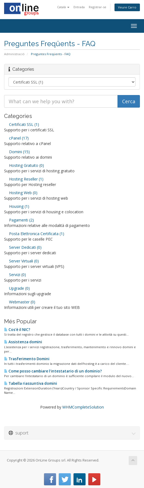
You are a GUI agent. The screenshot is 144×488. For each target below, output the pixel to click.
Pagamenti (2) (19, 220)
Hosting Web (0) (20, 192)
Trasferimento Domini (26, 358)
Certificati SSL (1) (21, 124)
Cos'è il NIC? (17, 329)
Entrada (79, 7)
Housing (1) (16, 206)
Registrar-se (97, 7)
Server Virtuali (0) (21, 261)
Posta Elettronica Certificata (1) (34, 233)
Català (63, 7)
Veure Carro (127, 7)
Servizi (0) (15, 274)
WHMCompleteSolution (83, 407)
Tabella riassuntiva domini (30, 383)
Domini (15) (17, 151)
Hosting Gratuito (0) (24, 165)
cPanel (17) (16, 138)
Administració (14, 54)
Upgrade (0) (17, 288)
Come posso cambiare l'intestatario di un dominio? (53, 371)
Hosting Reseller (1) (23, 179)
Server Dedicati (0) (23, 247)
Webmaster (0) (19, 301)
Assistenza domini (23, 341)
